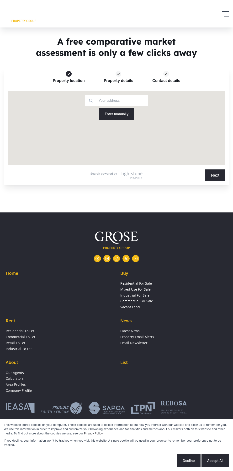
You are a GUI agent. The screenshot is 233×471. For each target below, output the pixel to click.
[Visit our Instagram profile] (116, 258)
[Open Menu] (225, 14)
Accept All (215, 461)
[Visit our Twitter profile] (126, 258)
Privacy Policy (93, 433)
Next (215, 175)
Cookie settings (158, 461)
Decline (189, 461)
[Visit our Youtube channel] (135, 258)
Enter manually (116, 114)
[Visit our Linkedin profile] (107, 258)
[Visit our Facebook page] (97, 258)
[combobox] (100, 100)
